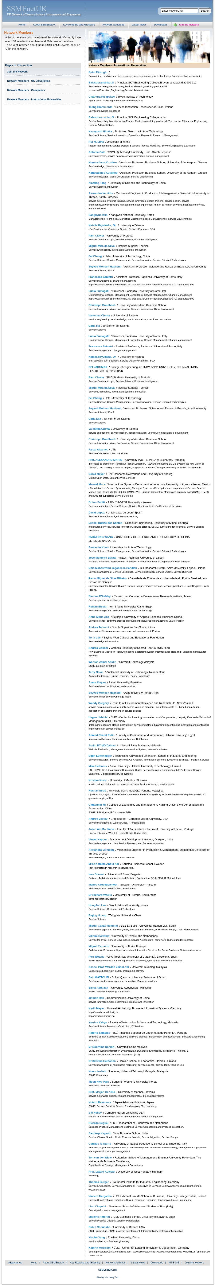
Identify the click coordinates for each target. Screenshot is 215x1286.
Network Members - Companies (26, 90)
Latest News (139, 24)
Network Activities (113, 24)
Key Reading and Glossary (79, 24)
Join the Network (189, 24)
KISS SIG (174, 1262)
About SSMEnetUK (44, 24)
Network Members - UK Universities (28, 80)
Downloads (161, 24)
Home (21, 24)
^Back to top (15, 1262)
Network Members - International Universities (34, 99)
